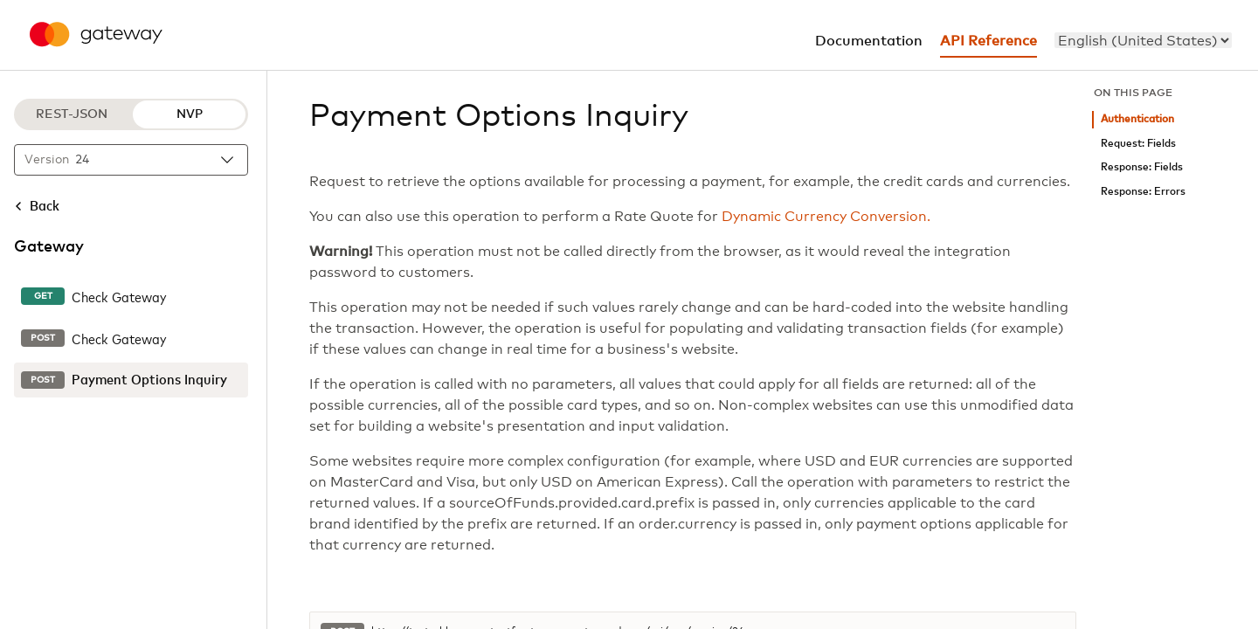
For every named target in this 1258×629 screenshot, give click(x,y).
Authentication (1137, 119)
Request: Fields (1138, 143)
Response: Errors (1143, 191)
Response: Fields (1142, 167)
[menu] (1143, 40)
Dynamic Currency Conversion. (826, 217)
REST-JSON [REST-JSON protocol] (71, 114)
